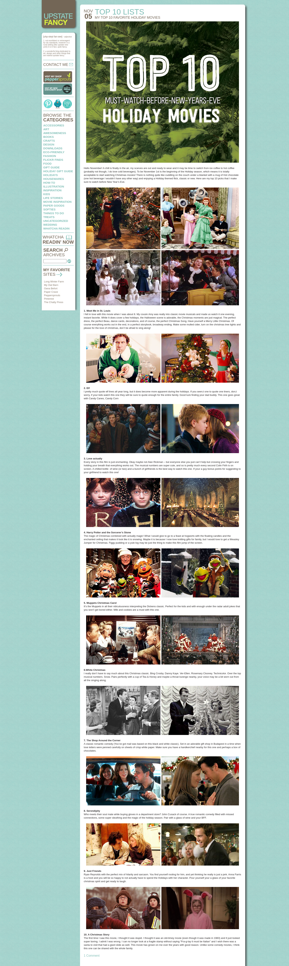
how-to (49, 182)
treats (49, 217)
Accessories (53, 125)
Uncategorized (55, 220)
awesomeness (54, 133)
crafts (49, 140)
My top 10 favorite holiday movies (127, 17)
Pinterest (49, 298)
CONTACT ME (58, 64)
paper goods (54, 205)
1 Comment (92, 955)
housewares (53, 178)
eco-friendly (54, 152)
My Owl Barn (51, 285)
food (47, 163)
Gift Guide (51, 167)
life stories (53, 198)
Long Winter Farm (54, 281)
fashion (49, 156)
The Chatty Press (53, 302)
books (48, 136)
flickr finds (53, 159)
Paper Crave (51, 291)
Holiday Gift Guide (58, 171)
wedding (50, 224)
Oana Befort (50, 288)
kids (46, 194)
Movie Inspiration (57, 201)
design (48, 144)
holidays (50, 175)
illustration (53, 186)
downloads (52, 148)
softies (49, 209)
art (46, 129)
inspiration (52, 190)
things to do (53, 213)
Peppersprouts (52, 295)
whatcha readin (56, 228)
